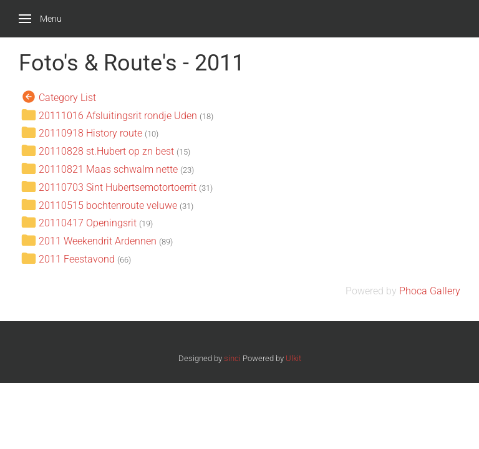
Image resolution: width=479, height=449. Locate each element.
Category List (67, 97)
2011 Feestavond (77, 259)
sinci (232, 358)
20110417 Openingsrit (88, 223)
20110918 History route (90, 133)
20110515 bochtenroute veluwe (108, 205)
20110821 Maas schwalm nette (109, 169)
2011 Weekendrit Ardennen (98, 241)
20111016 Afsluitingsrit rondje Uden (118, 115)
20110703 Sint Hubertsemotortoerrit (117, 187)
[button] (40, 18)
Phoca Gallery (429, 291)
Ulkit (293, 358)
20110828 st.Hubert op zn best (106, 151)
